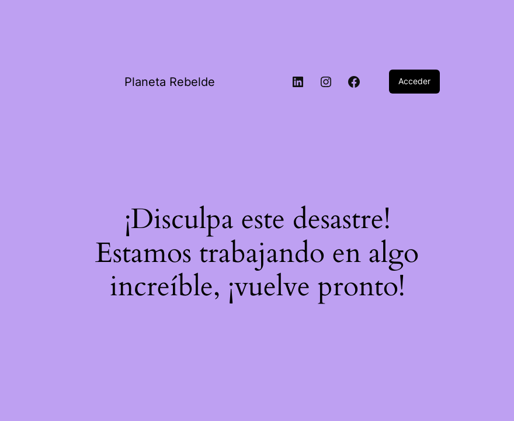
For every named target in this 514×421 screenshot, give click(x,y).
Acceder (414, 81)
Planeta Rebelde (169, 82)
